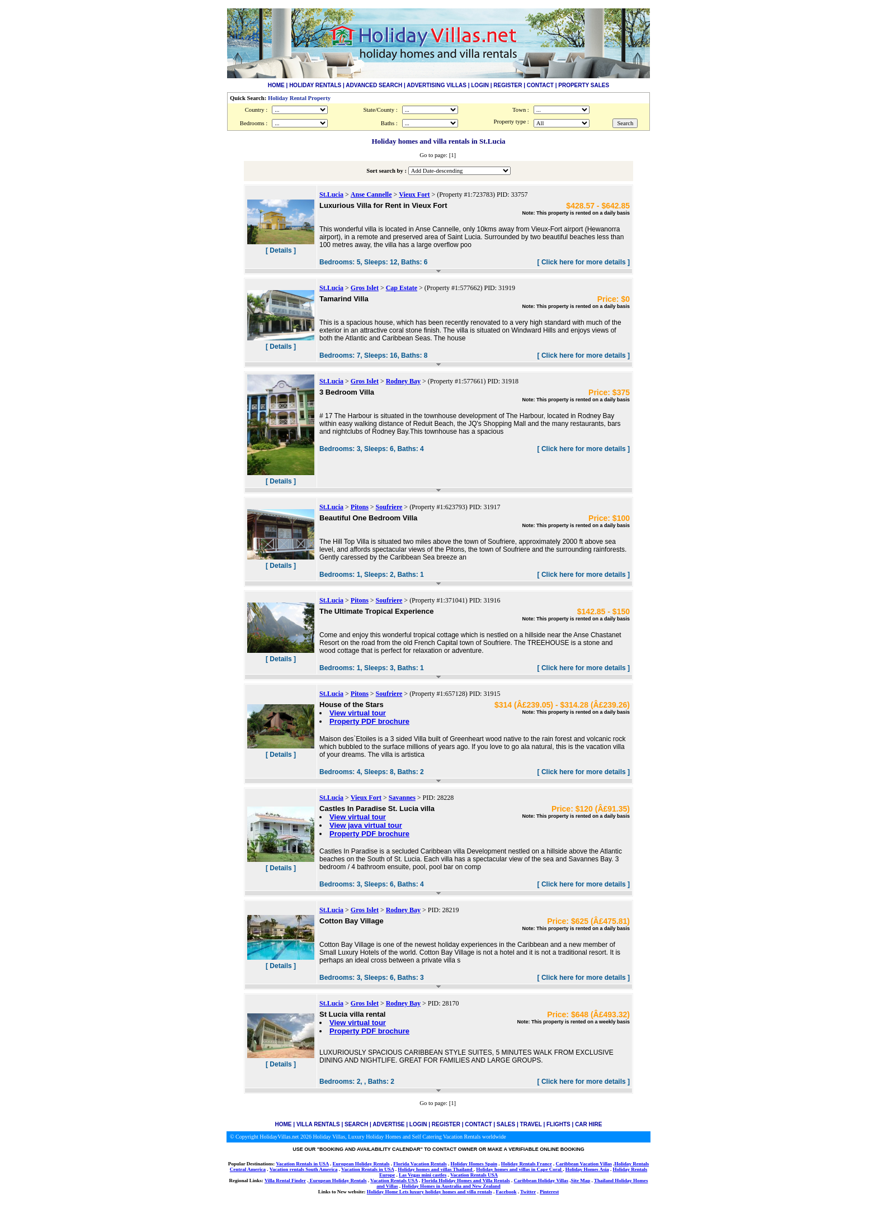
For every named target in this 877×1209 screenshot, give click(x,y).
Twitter (528, 1191)
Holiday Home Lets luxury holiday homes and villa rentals (429, 1191)
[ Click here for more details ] (583, 262)
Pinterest (549, 1191)
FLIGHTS (558, 1124)
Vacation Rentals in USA (302, 1164)
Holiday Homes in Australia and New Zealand (451, 1186)
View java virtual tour (365, 825)
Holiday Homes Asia (587, 1169)
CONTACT (540, 85)
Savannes (402, 798)
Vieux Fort (414, 194)
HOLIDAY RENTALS (315, 85)
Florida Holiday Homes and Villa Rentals (466, 1180)
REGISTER (507, 85)
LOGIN (480, 85)
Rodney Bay (403, 381)
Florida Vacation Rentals (420, 1164)
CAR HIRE (588, 1124)
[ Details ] (281, 250)
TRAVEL (531, 1124)
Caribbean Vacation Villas (583, 1164)
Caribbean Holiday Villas (541, 1180)
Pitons (360, 507)
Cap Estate (401, 288)
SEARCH (356, 1124)
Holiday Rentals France (526, 1164)
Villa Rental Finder (285, 1180)
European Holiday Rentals (361, 1164)
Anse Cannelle (371, 194)
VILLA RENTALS (318, 1124)
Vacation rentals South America (304, 1169)
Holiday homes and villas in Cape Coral (519, 1169)
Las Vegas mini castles (422, 1175)
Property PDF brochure (369, 721)
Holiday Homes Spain (473, 1164)
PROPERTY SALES (583, 85)
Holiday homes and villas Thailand (436, 1169)
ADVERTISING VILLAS (436, 85)
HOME (276, 85)
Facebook (506, 1191)
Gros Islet (365, 288)
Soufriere (389, 507)
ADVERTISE (388, 1124)
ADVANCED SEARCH (374, 85)
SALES (506, 1124)
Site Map (581, 1180)
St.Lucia (331, 194)
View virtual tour (357, 713)
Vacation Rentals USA (474, 1175)
